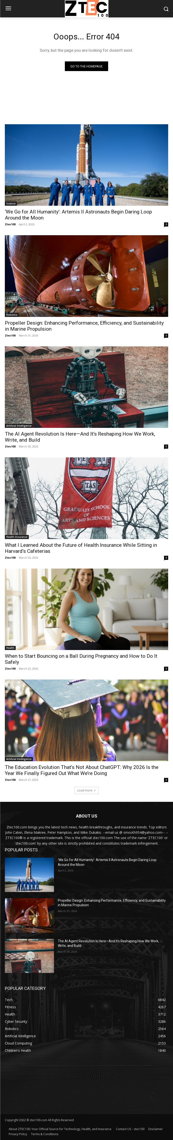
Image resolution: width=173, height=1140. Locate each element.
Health (10, 648)
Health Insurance (16, 537)
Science (10, 203)
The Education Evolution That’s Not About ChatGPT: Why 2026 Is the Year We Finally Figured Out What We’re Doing (81, 770)
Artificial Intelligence (18, 425)
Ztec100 (10, 224)
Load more (86, 790)
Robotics (11, 314)
